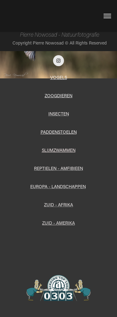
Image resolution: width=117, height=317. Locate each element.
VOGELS (58, 77)
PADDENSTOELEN (59, 132)
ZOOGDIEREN (58, 95)
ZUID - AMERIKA (58, 223)
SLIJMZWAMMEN (59, 150)
